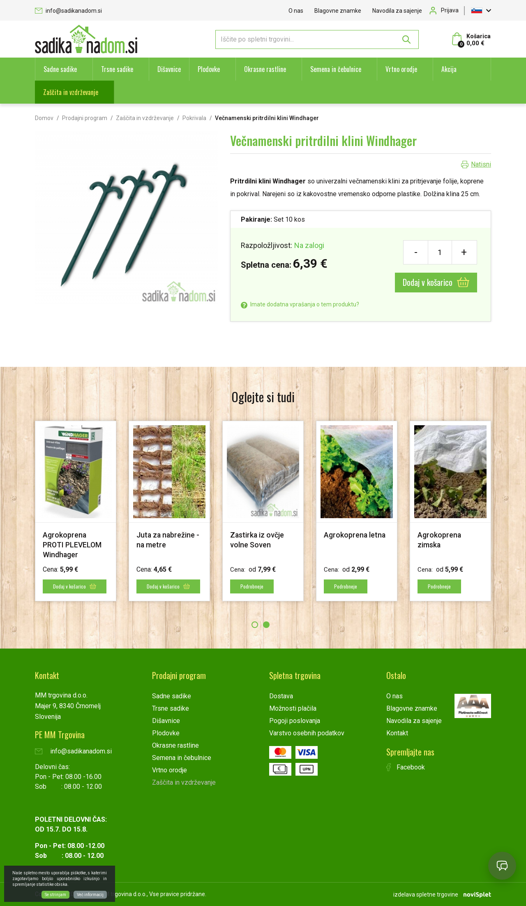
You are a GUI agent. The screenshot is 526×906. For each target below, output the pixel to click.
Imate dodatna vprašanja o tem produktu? (300, 304)
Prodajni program (84, 118)
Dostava (281, 696)
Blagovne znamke (337, 10)
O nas (295, 10)
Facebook (405, 767)
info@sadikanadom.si (68, 10)
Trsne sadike (117, 69)
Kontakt (397, 733)
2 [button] (266, 624)
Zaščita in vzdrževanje (70, 92)
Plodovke (209, 69)
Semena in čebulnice (335, 69)
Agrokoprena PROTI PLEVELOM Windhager (73, 545)
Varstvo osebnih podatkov (306, 733)
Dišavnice (169, 69)
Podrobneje (252, 586)
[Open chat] (502, 866)
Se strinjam (55, 894)
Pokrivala (194, 118)
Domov (44, 118)
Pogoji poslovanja (294, 721)
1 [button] (254, 624)
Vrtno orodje (401, 69)
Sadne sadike (60, 69)
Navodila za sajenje (397, 10)
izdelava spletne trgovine (425, 894)
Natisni (481, 164)
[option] (75, 511)
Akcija (449, 69)
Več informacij (90, 894)
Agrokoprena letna (355, 535)
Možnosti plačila (292, 708)
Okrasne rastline (265, 69)
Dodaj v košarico (436, 282)
